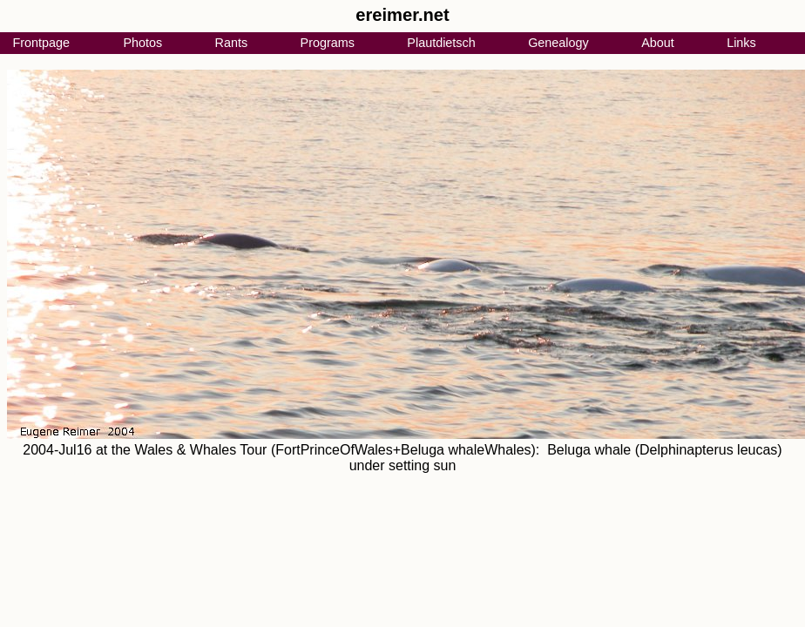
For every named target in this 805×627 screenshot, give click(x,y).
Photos (142, 43)
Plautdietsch (441, 43)
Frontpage (41, 43)
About (657, 43)
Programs (328, 43)
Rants (231, 43)
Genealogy (558, 43)
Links (741, 43)
